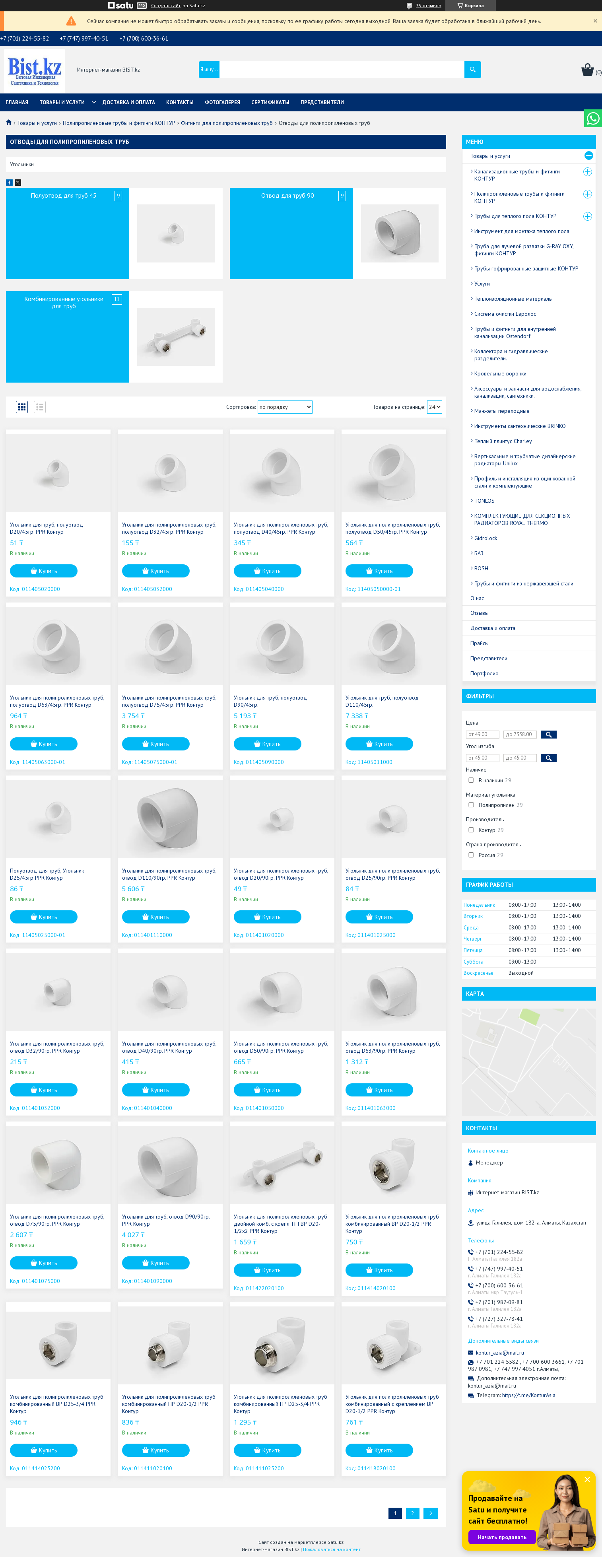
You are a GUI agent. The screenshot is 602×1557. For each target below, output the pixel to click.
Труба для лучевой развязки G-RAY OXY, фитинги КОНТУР (523, 250)
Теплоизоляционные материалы (513, 298)
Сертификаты (270, 102)
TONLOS (484, 500)
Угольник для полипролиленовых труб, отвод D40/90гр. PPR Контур (169, 1047)
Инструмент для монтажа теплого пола (521, 231)
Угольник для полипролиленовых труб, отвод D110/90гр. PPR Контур (169, 874)
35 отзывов (428, 5)
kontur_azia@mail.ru (500, 1352)
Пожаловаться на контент (332, 1549)
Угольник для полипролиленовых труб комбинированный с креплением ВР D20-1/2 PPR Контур (392, 1404)
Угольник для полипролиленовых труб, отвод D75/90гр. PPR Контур (57, 1220)
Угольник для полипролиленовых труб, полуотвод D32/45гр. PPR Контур (169, 528)
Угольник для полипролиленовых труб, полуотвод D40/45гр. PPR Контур (281, 528)
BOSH (481, 568)
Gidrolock (485, 538)
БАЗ (479, 553)
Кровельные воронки (500, 373)
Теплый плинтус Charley (503, 441)
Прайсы (479, 643)
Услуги (482, 283)
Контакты (180, 102)
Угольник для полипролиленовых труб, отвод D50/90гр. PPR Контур (281, 1047)
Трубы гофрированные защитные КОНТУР (526, 268)
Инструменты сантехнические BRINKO (520, 426)
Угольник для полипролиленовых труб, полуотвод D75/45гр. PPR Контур (169, 701)
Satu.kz (336, 1542)
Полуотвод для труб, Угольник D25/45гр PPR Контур (47, 874)
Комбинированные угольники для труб (63, 302)
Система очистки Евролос (505, 313)
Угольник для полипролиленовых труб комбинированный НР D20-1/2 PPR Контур (169, 1404)
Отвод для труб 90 (287, 195)
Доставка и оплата (129, 102)
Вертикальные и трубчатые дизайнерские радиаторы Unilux (525, 460)
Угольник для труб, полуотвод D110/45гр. (382, 701)
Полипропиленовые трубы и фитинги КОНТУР (119, 122)
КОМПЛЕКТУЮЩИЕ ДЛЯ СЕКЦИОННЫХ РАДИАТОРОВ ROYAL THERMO (522, 519)
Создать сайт (166, 5)
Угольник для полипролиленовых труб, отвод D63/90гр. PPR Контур (393, 1047)
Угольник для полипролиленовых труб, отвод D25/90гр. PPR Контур (393, 874)
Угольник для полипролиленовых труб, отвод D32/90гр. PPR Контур (57, 1047)
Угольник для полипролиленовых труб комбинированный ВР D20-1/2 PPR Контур (392, 1223)
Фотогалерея (222, 102)
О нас (477, 598)
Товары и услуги (62, 102)
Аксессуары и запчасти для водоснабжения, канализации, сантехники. (527, 392)
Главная (17, 102)
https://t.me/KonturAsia (528, 1395)
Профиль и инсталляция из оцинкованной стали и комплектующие (524, 482)
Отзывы (479, 612)
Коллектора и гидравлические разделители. (511, 355)
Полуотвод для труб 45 (64, 195)
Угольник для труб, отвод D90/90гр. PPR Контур (166, 1220)
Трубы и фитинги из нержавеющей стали (523, 583)
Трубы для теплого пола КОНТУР (515, 216)
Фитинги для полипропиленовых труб (227, 122)
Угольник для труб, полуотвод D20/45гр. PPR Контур (46, 528)
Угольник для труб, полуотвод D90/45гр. (270, 701)
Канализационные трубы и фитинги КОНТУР (517, 175)
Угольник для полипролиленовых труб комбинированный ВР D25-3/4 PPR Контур (56, 1404)
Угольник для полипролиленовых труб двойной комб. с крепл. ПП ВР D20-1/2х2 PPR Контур (280, 1223)
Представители (322, 102)
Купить (48, 571)
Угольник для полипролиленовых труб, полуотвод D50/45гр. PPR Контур (393, 528)
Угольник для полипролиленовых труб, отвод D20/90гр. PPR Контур (281, 874)
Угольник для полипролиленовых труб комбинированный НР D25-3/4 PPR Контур (280, 1404)
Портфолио (484, 673)
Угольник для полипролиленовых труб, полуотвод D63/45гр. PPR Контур (57, 701)
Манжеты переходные (502, 410)
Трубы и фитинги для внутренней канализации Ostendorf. (515, 332)
